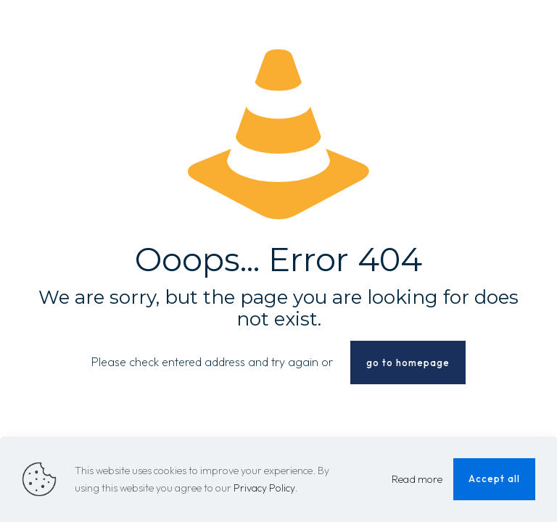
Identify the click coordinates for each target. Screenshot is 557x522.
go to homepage (408, 362)
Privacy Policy (264, 487)
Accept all (494, 478)
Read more (417, 479)
